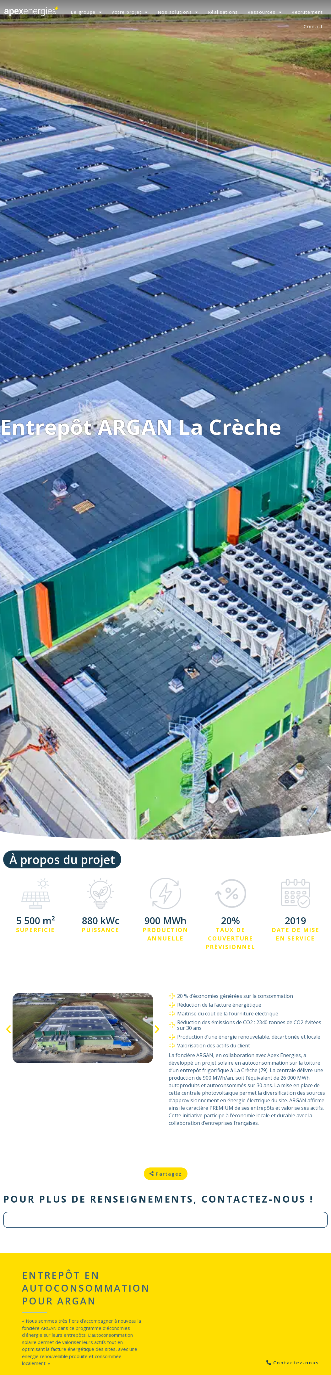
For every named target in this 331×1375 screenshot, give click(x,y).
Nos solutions (178, 12)
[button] (8, 1029)
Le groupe (86, 12)
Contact (313, 26)
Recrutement (307, 12)
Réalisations (223, 12)
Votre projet (129, 12)
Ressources (264, 12)
